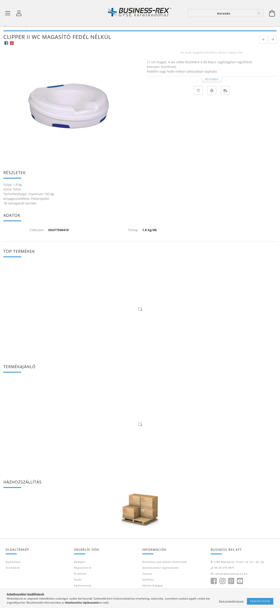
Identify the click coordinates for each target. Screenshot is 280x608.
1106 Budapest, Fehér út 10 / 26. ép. (239, 569)
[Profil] (19, 13)
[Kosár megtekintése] (272, 13)
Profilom (80, 581)
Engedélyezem (260, 601)
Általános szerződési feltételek (164, 569)
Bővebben (211, 86)
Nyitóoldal (13, 569)
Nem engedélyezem (231, 601)
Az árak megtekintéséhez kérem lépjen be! (212, 60)
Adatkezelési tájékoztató (160, 574)
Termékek (13, 574)
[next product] (273, 47)
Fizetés (147, 581)
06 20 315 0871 (224, 574)
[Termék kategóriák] (7, 13)
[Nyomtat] (211, 97)
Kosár (78, 586)
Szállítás (148, 586)
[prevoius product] (263, 47)
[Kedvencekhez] (198, 97)
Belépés (79, 569)
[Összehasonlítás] (225, 97)
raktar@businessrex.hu (231, 581)
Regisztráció (82, 574)
